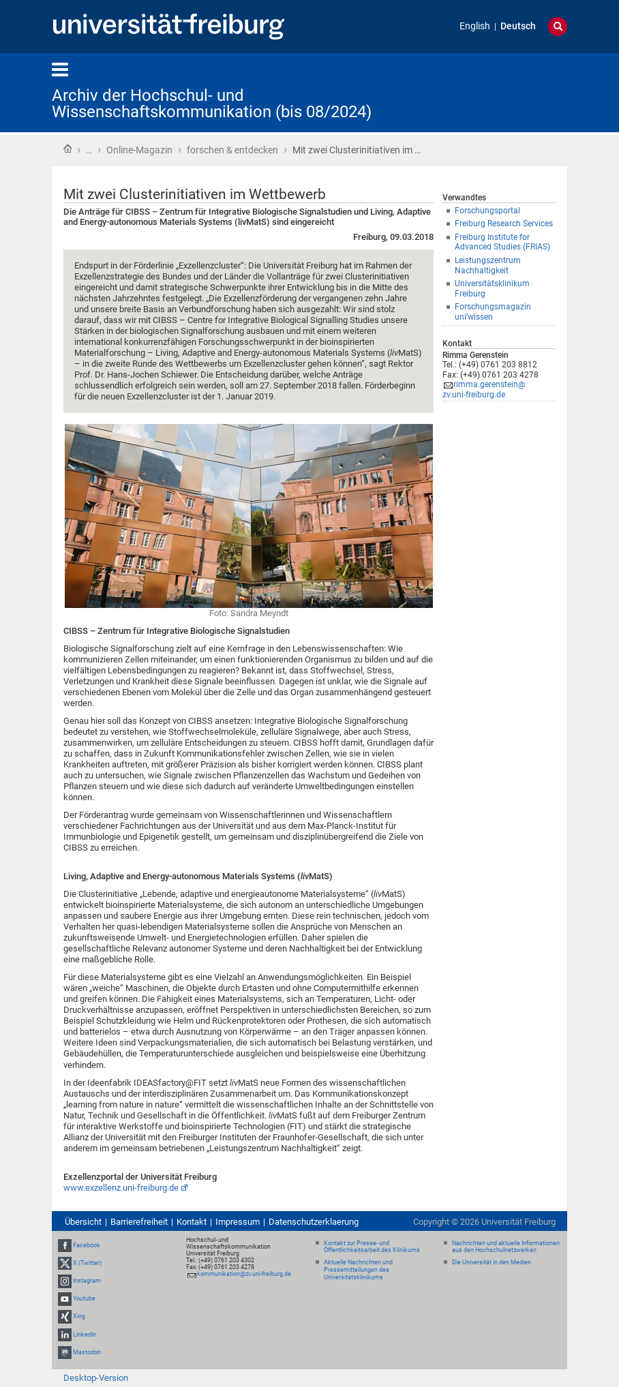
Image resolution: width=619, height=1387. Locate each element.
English (474, 26)
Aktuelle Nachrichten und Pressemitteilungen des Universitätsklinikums (358, 1270)
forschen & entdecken (232, 149)
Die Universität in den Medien (491, 1262)
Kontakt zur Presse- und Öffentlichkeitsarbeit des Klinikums (372, 1247)
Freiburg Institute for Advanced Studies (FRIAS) (502, 242)
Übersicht (83, 1222)
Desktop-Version (95, 1378)
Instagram (87, 1280)
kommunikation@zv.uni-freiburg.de (244, 1273)
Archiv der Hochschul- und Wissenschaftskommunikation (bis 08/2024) (212, 103)
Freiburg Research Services (504, 223)
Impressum (237, 1222)
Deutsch (518, 26)
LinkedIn (84, 1334)
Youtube (84, 1298)
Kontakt (192, 1222)
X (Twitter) (87, 1263)
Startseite (67, 148)
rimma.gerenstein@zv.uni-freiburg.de (484, 389)
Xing (79, 1316)
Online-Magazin (139, 149)
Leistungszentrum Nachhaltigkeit (488, 265)
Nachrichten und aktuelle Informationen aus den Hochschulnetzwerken (506, 1247)
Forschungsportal (487, 210)
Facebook (86, 1245)
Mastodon (87, 1352)
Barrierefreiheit (139, 1222)
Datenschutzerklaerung (314, 1222)
